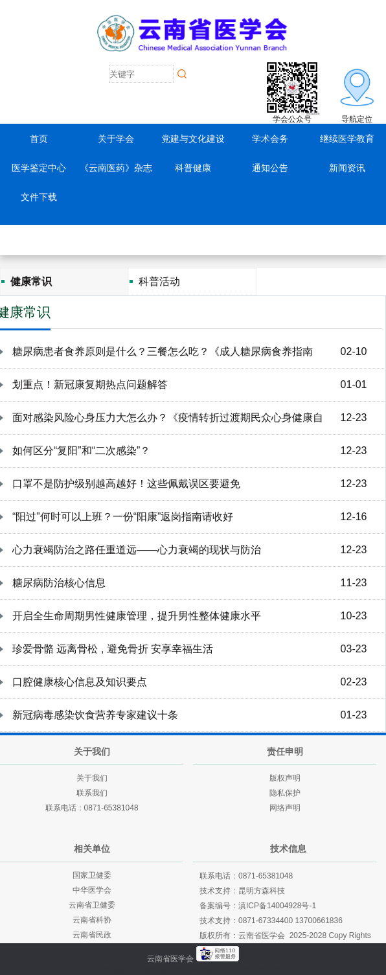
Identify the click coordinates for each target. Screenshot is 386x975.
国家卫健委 (92, 875)
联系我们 (92, 792)
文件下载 (39, 197)
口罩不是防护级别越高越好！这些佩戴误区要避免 (126, 483)
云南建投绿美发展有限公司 (182, 969)
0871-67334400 (265, 920)
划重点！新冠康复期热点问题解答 (90, 384)
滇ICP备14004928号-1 (277, 905)
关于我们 (92, 778)
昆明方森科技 (261, 890)
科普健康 (193, 168)
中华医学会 (92, 890)
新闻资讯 (347, 168)
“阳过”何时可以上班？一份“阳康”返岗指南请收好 (122, 516)
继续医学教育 (347, 138)
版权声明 (285, 778)
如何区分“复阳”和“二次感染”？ (81, 450)
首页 (39, 138)
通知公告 (270, 168)
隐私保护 (285, 792)
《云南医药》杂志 (116, 168)
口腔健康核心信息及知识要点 (79, 681)
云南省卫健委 (92, 905)
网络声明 (285, 807)
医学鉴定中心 (39, 168)
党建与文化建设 (193, 138)
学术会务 (270, 138)
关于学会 (116, 138)
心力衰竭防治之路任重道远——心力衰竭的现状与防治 (136, 549)
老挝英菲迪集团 (262, 969)
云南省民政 (92, 934)
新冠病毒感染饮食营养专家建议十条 (95, 714)
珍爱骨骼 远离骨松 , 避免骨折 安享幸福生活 (112, 648)
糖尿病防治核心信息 (59, 582)
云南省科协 (92, 919)
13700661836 (318, 920)
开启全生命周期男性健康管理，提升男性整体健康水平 (136, 615)
